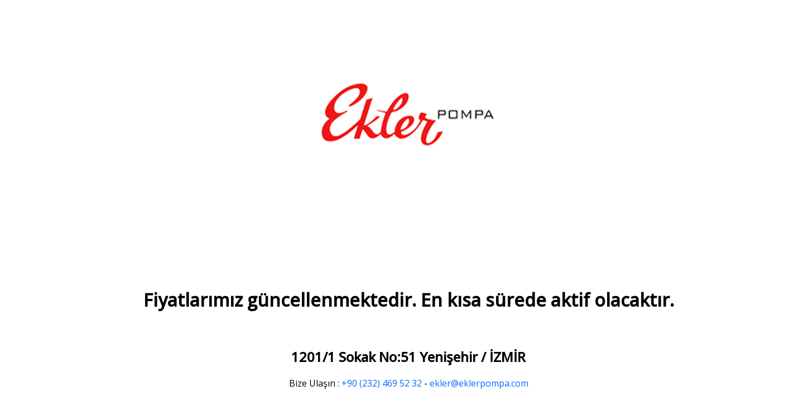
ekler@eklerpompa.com (479, 383)
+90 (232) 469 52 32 (382, 383)
